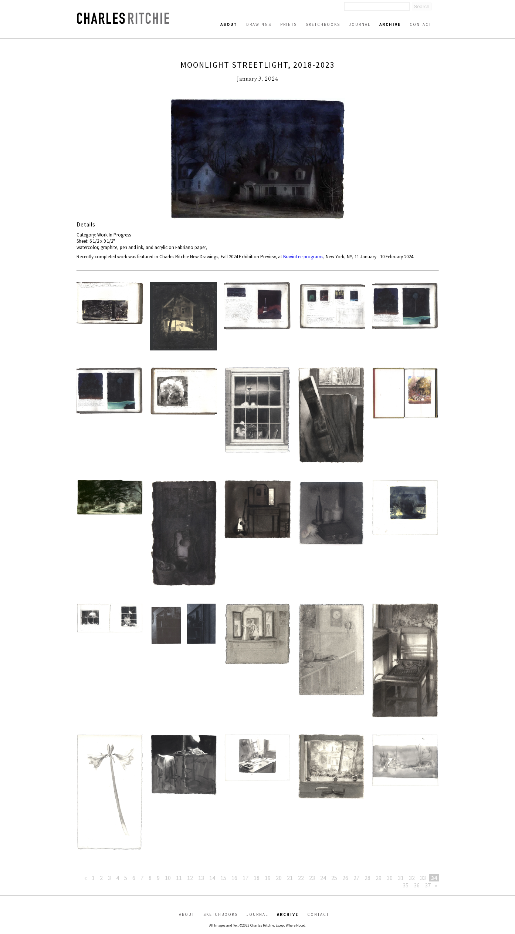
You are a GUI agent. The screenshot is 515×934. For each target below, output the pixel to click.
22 (301, 877)
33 (423, 877)
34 (434, 877)
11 (179, 877)
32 (412, 877)
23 (312, 877)
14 (212, 877)
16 (234, 877)
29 (379, 877)
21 (290, 877)
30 (390, 877)
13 (201, 877)
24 (323, 877)
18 (257, 877)
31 (401, 877)
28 (367, 877)
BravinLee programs (303, 256)
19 (268, 877)
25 (334, 877)
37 (428, 885)
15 (223, 877)
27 (356, 877)
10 (168, 877)
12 (190, 877)
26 (345, 877)
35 (406, 885)
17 (245, 877)
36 (417, 885)
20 (279, 877)
